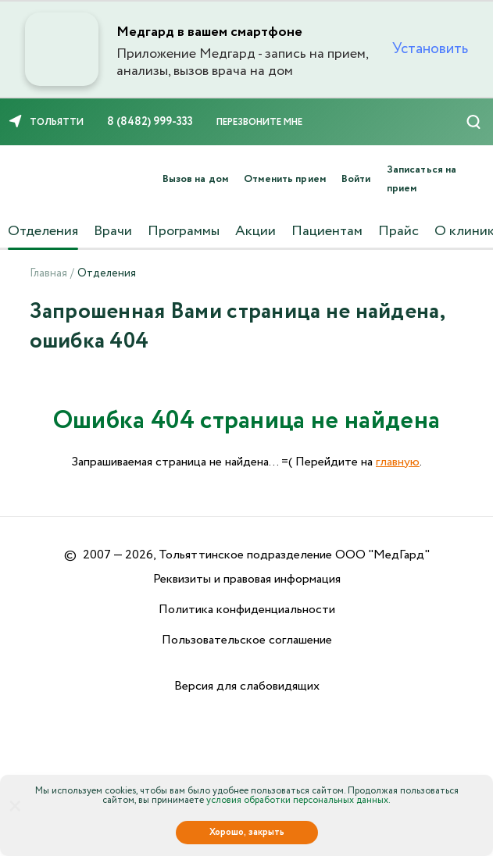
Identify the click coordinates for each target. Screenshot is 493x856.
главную (398, 462)
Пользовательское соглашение (247, 640)
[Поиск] (473, 122)
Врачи (113, 231)
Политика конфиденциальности (247, 610)
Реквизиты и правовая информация (247, 579)
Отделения (43, 231)
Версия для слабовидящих (247, 686)
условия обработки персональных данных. (298, 800)
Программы (184, 231)
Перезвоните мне (259, 122)
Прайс (398, 231)
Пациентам (327, 231)
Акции (255, 231)
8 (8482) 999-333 (150, 122)
